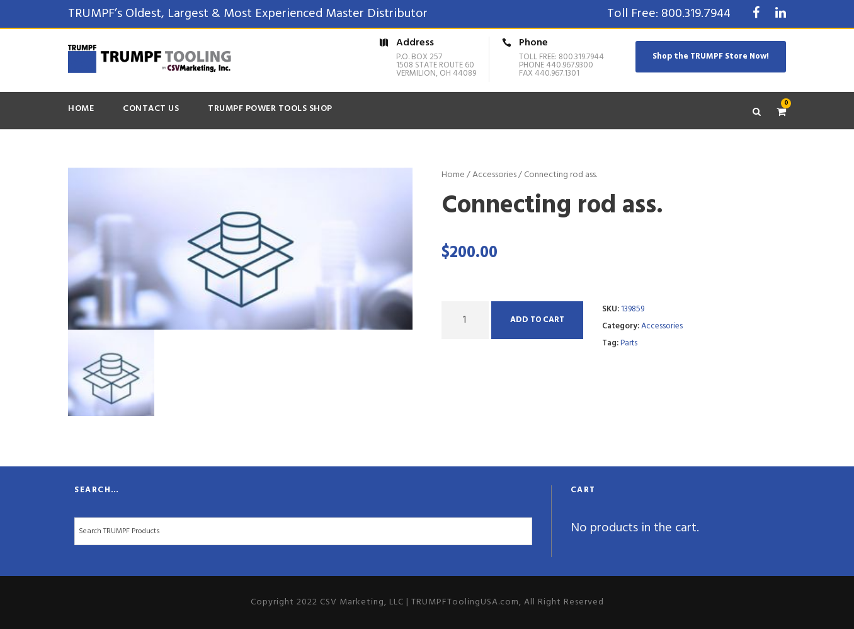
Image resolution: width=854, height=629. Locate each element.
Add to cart (537, 319)
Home (81, 108)
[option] (240, 249)
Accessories (494, 175)
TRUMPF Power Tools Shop (270, 108)
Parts (628, 343)
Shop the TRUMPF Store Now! (710, 56)
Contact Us (151, 108)
